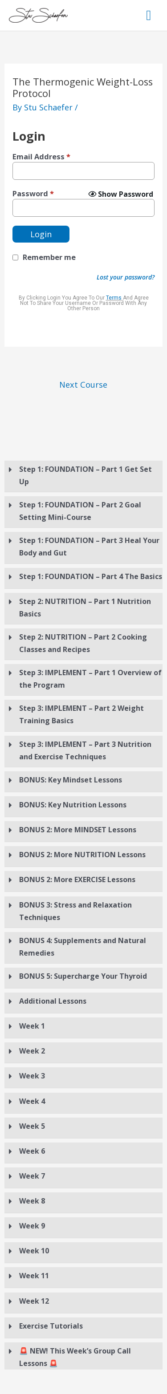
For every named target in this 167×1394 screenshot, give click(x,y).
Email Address (41, 157)
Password (33, 194)
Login (41, 234)
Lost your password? (126, 277)
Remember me (49, 257)
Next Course (83, 384)
